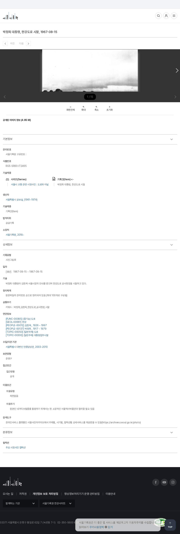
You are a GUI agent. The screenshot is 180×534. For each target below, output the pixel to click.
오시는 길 (8, 494)
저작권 (22, 494)
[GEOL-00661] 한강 (16, 322)
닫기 (110, 527)
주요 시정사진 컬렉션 (16, 447)
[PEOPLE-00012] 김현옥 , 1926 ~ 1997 (26, 325)
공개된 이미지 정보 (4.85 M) (17, 120)
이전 (12, 43)
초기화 (109, 107)
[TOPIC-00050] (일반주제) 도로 (22, 331)
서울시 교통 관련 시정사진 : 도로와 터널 (30, 184)
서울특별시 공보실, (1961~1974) (21, 199)
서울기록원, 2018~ (15, 234)
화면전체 (70, 107)
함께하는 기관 (13, 503)
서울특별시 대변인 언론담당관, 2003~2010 (27, 346)
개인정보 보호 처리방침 (45, 494)
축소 (97, 107)
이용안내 (110, 494)
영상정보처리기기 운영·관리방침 (81, 494)
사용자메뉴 (166, 16)
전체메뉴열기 (174, 16)
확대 (83, 107)
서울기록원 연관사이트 (54, 503)
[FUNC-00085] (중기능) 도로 (20, 318)
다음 (21, 43)
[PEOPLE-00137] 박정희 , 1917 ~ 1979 (26, 328)
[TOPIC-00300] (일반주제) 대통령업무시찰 (27, 335)
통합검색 (158, 16)
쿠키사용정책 (96, 527)
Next (177, 70)
